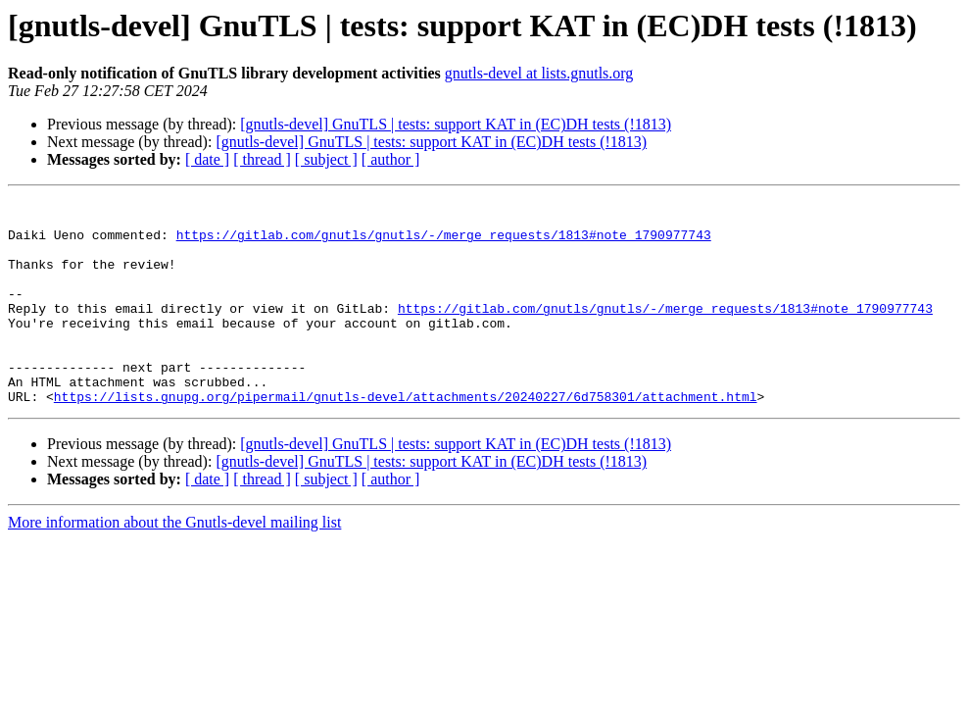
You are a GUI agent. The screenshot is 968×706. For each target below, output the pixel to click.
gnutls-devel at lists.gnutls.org (539, 73)
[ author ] (391, 159)
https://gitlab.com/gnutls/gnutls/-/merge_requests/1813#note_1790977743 (443, 243)
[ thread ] (262, 159)
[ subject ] (326, 159)
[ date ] (207, 159)
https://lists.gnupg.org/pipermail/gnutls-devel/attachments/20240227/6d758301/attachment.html (405, 437)
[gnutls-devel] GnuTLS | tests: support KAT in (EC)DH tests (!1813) (455, 124)
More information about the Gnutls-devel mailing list (174, 563)
